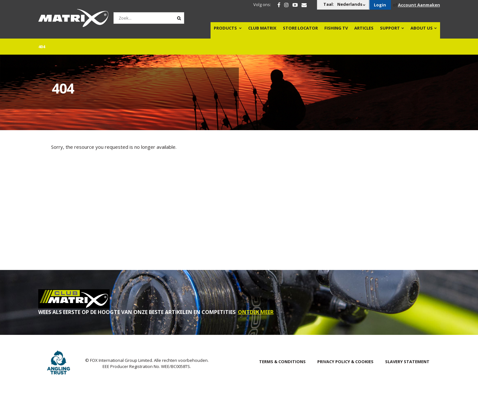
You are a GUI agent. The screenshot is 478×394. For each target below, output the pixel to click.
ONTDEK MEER (256, 312)
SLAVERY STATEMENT (407, 361)
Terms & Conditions (282, 361)
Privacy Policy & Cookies (345, 361)
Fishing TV (336, 28)
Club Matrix (262, 28)
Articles (364, 28)
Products (225, 28)
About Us (421, 28)
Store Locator (300, 28)
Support (390, 28)
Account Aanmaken (419, 5)
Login (380, 5)
